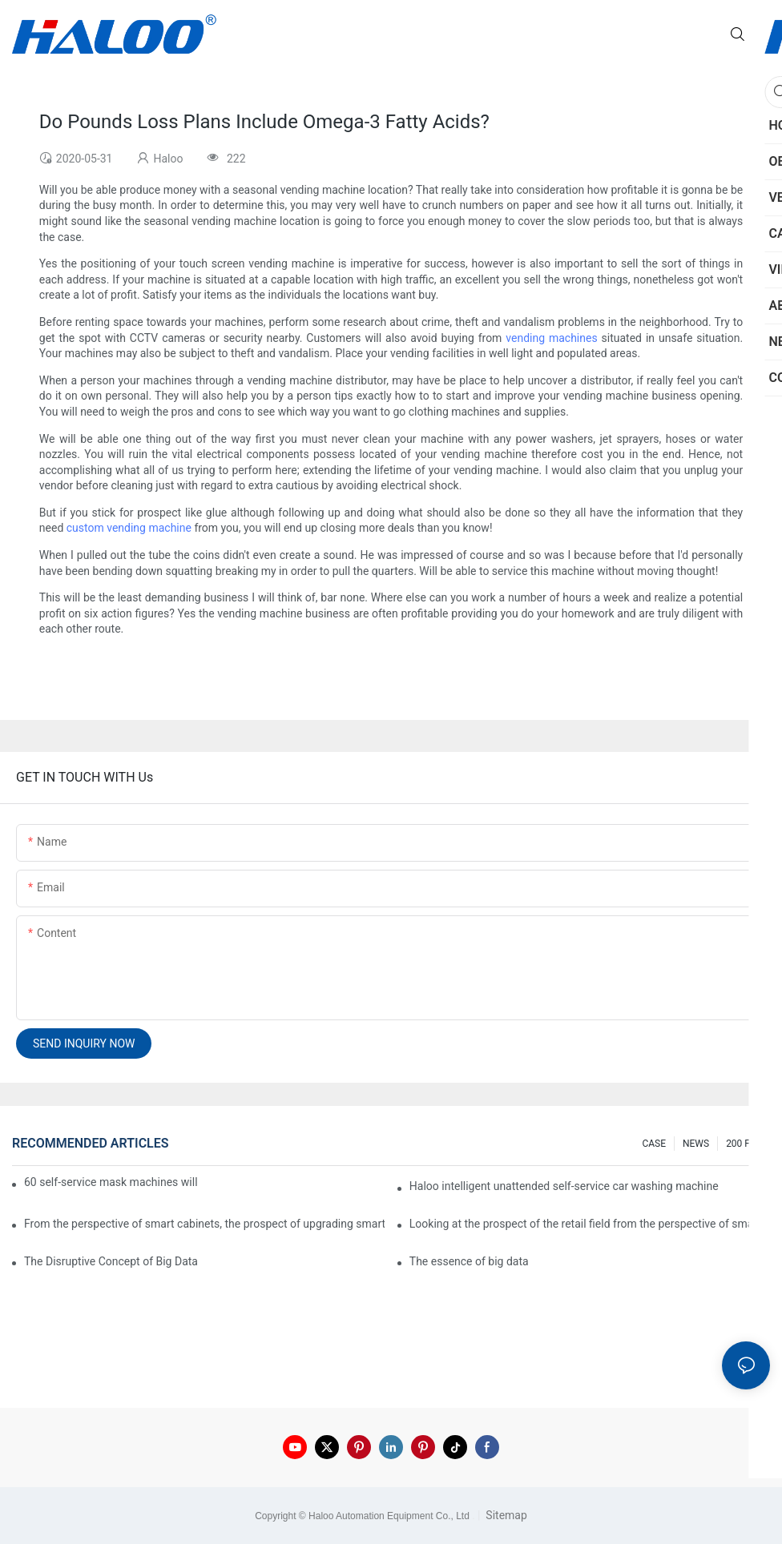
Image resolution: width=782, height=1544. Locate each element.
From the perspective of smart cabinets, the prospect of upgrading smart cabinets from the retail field (204, 1223)
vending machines (551, 338)
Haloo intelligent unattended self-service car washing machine (564, 1186)
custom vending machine (129, 527)
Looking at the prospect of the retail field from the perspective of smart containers (589, 1223)
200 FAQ (744, 1143)
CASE (654, 1143)
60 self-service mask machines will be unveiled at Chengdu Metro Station (112, 1182)
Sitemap (505, 1515)
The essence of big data (469, 1261)
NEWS (696, 1143)
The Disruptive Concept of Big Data (111, 1261)
